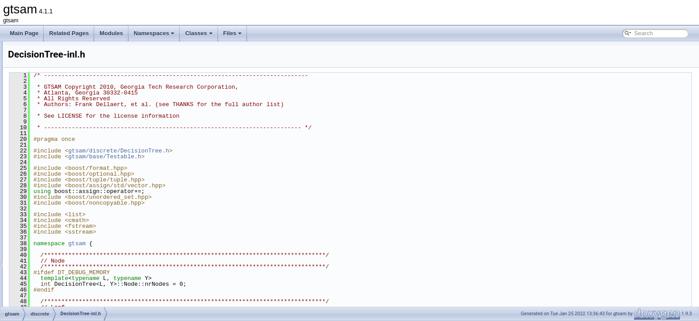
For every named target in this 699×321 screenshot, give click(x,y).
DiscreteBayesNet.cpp (70, 217)
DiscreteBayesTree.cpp (71, 237)
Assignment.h (60, 168)
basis (43, 139)
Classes (198, 33)
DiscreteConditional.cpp (72, 257)
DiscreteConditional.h (69, 266)
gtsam (36, 119)
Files (232, 33)
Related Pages (69, 33)
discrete (46, 149)
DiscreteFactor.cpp (66, 296)
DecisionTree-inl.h (65, 178)
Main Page (24, 33)
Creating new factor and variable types (61, 51)
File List (31, 110)
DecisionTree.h (61, 188)
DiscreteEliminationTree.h (74, 286)
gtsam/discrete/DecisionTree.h (230, 151)
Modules (111, 33)
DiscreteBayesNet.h (67, 227)
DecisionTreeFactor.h (69, 208)
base (42, 129)
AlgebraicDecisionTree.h (73, 159)
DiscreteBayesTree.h (69, 247)
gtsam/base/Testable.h (216, 156)
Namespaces (154, 33)
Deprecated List (34, 61)
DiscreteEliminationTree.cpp (77, 276)
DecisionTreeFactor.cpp (72, 198)
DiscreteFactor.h (63, 306)
